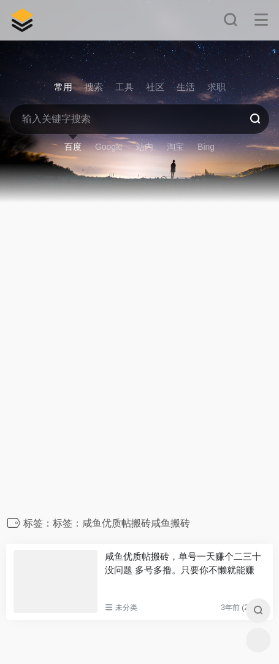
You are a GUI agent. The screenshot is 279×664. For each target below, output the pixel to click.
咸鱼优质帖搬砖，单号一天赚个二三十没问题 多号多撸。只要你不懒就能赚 (183, 562)
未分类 (126, 607)
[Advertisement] (139, 363)
